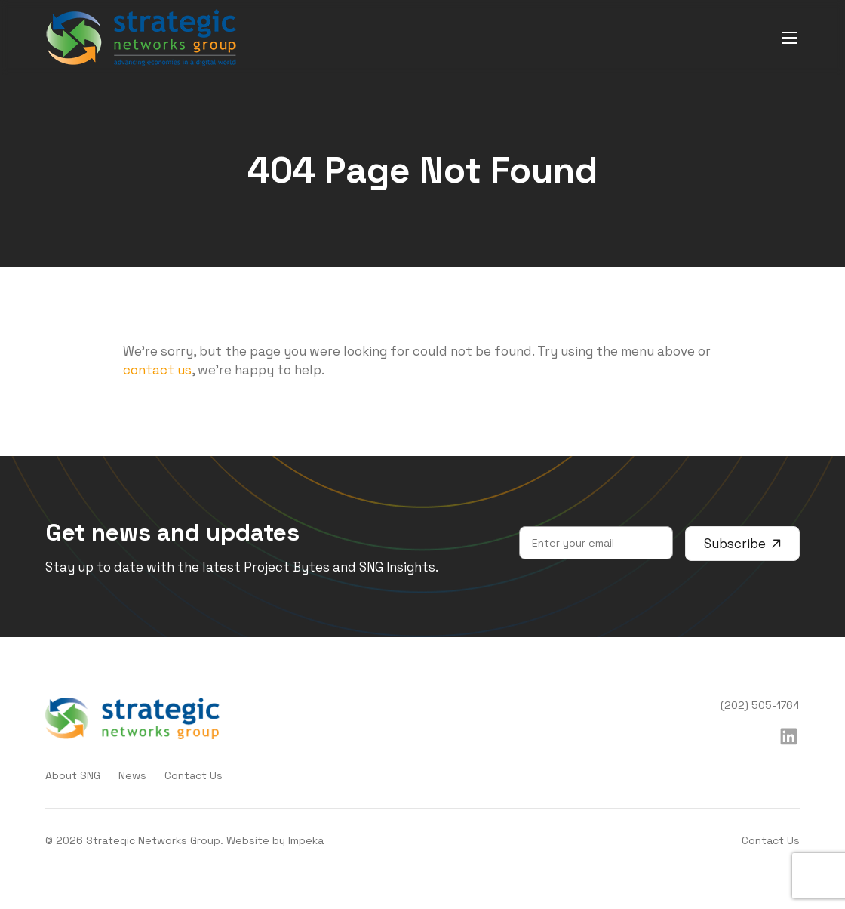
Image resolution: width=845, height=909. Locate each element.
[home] (141, 37)
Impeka (306, 840)
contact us (157, 370)
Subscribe (742, 543)
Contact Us (193, 775)
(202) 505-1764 (760, 705)
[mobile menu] (789, 37)
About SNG (72, 775)
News (132, 775)
